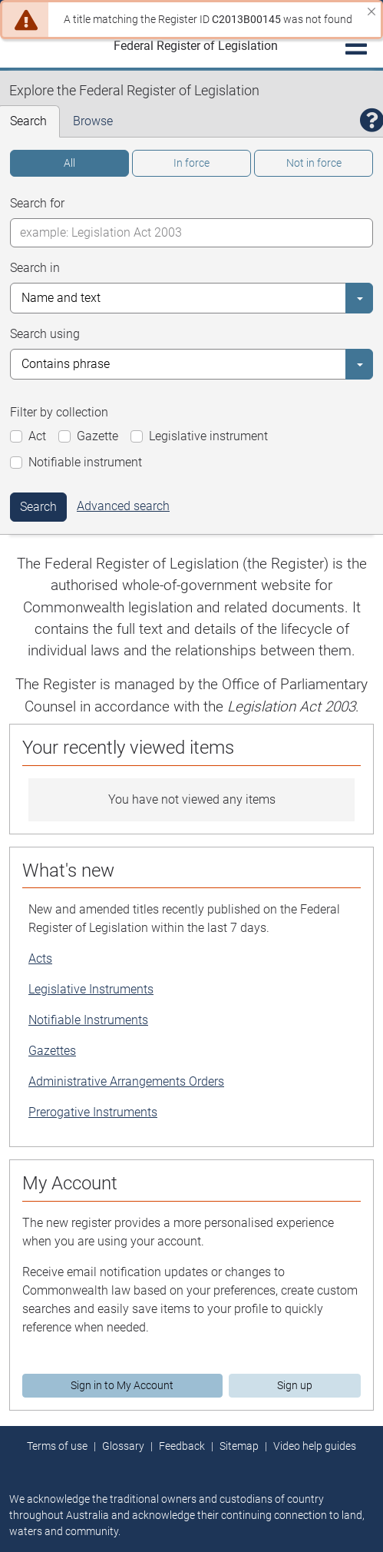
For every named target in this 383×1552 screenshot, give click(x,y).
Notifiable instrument (85, 462)
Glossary (123, 1446)
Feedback (182, 1446)
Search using (45, 334)
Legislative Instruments (91, 989)
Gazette (97, 436)
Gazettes (52, 1050)
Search (38, 506)
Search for (37, 203)
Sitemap (239, 1446)
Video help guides (314, 1446)
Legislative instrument (208, 436)
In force (191, 163)
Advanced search (123, 506)
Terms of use (57, 1446)
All (69, 163)
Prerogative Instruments (92, 1112)
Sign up (294, 1385)
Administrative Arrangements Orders (126, 1081)
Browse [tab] (93, 121)
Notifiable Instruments (88, 1020)
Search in (35, 267)
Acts (40, 958)
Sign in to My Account (122, 1385)
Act (37, 436)
